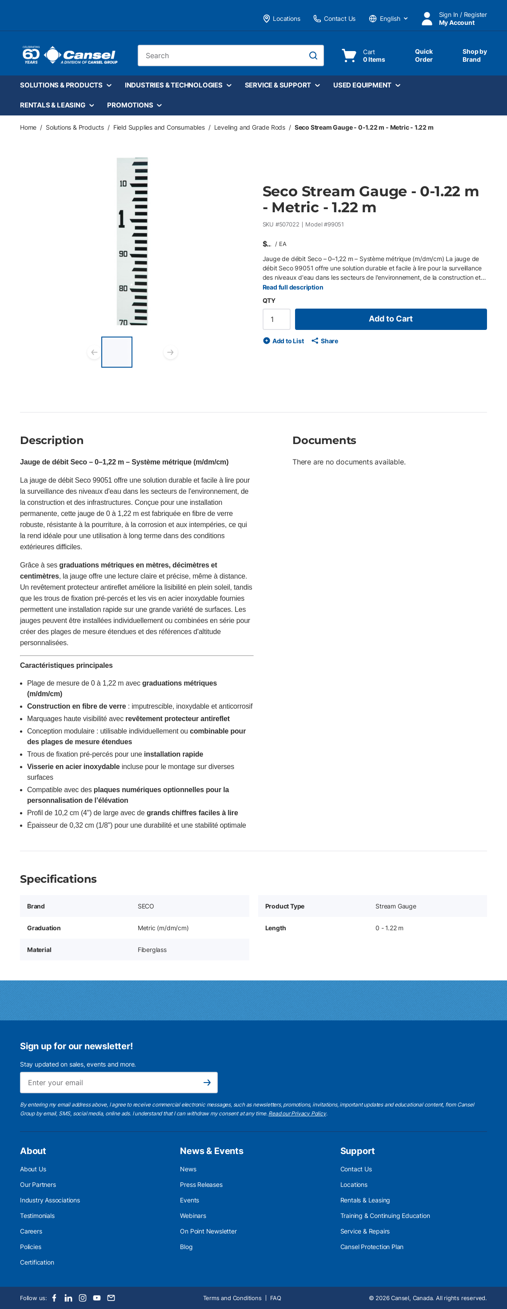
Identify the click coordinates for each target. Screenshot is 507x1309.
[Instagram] (82, 1298)
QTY (269, 300)
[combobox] (231, 55)
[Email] (111, 1298)
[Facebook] (54, 1298)
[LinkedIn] (68, 1298)
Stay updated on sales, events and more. (78, 1064)
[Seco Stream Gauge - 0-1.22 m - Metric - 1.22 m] (116, 352)
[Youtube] (96, 1298)
